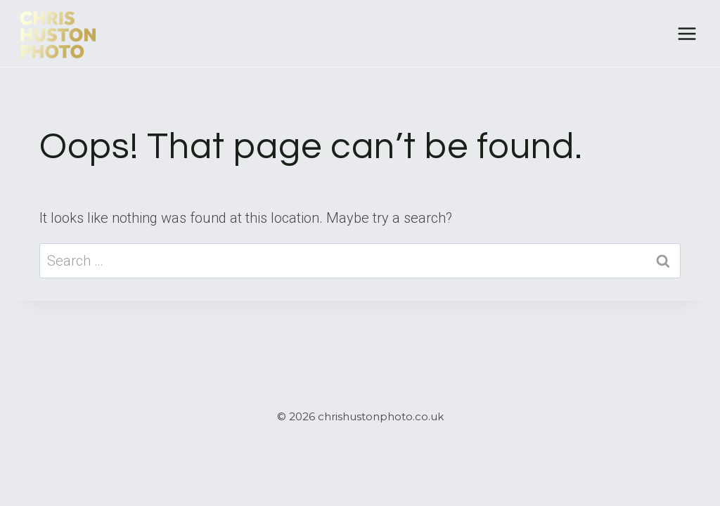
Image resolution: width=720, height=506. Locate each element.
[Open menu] (686, 33)
